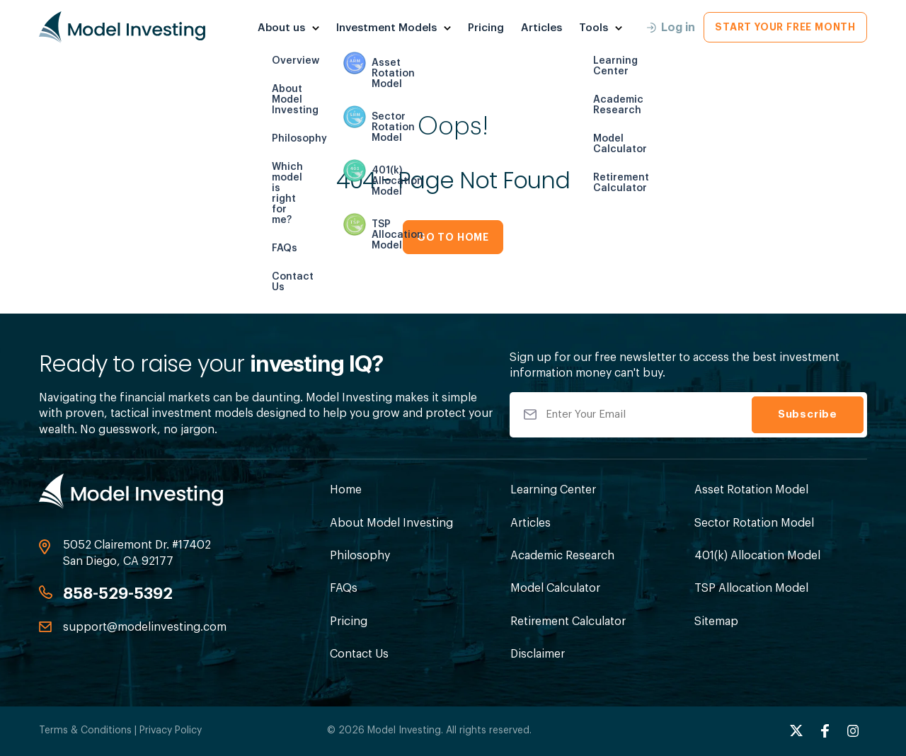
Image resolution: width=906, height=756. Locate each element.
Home (346, 490)
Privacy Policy (170, 730)
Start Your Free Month (785, 27)
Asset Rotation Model (751, 490)
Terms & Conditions (85, 730)
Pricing (486, 28)
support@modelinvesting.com (144, 627)
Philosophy (360, 555)
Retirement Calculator (568, 621)
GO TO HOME (453, 237)
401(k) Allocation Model (757, 555)
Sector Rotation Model (754, 523)
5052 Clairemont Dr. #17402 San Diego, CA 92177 (137, 552)
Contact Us (359, 654)
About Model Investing (391, 523)
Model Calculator (555, 588)
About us (281, 28)
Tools (593, 28)
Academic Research (562, 555)
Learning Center (553, 490)
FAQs (343, 588)
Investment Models (386, 28)
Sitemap (716, 621)
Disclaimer (537, 654)
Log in (671, 27)
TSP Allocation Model (751, 588)
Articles (541, 28)
